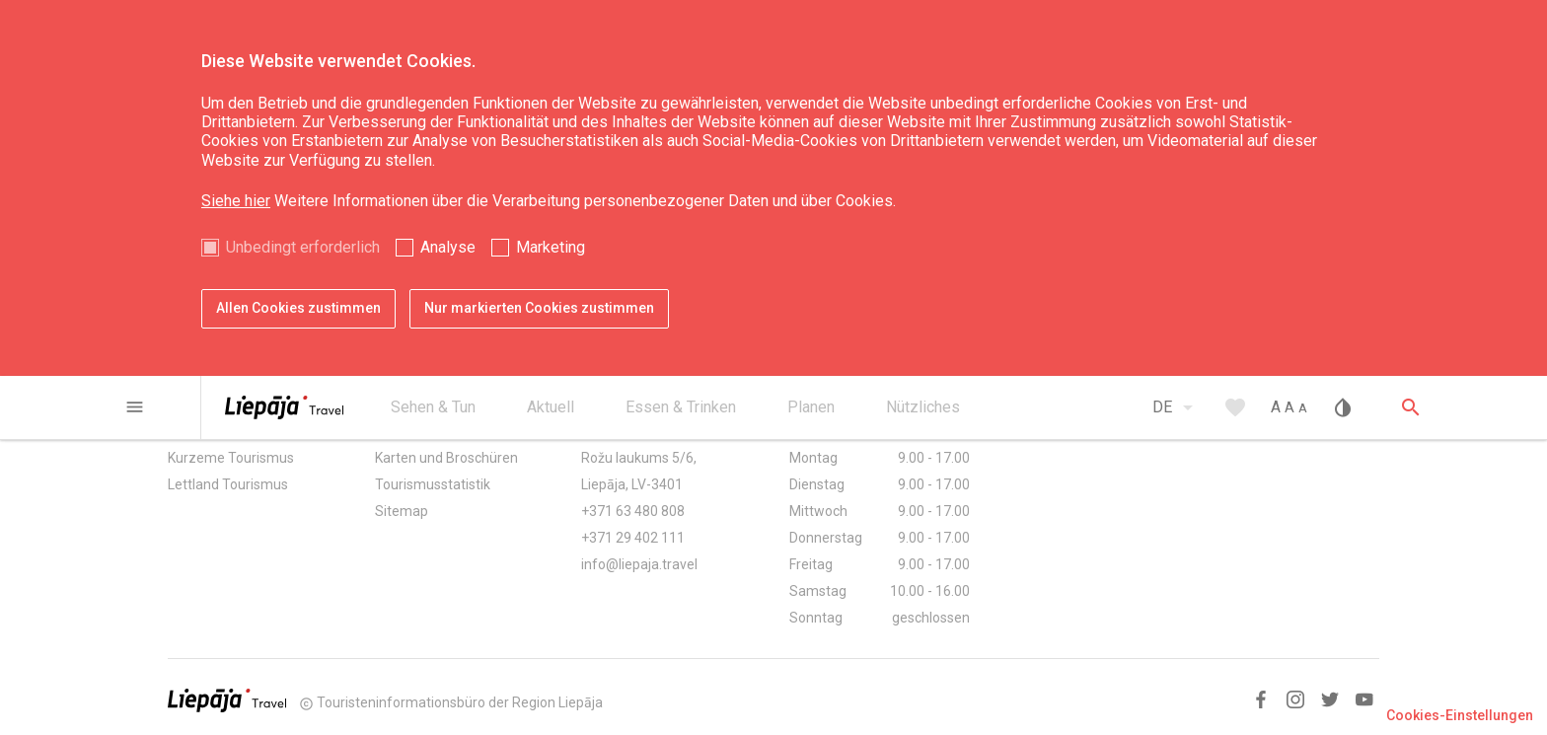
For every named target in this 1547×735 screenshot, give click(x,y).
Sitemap (401, 511)
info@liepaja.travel (639, 564)
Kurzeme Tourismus (231, 458)
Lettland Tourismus (228, 484)
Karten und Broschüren (446, 458)
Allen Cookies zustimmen (298, 308)
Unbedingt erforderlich (303, 247)
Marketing (550, 247)
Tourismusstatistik (432, 484)
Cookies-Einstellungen (1459, 715)
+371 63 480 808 (633, 511)
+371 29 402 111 (633, 538)
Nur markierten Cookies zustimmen (539, 308)
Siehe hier (235, 200)
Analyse (448, 247)
